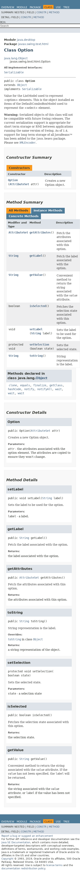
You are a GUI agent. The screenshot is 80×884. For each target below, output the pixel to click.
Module (22, 7)
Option (13, 180)
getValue (36, 274)
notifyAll (44, 389)
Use (58, 7)
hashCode (14, 389)
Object (22, 85)
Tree (66, 7)
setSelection (39, 344)
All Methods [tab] (18, 210)
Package (35, 7)
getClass (55, 385)
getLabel (36, 255)
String (13, 255)
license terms (54, 865)
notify (29, 389)
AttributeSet (19, 184)
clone (13, 385)
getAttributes (40, 232)
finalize (39, 385)
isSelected (38, 306)
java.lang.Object (15, 58)
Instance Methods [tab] (48, 210)
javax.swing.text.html (33, 44)
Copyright (7, 858)
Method (54, 12)
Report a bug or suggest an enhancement (27, 835)
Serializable (14, 72)
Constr (41, 12)
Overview (7, 7)
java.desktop (26, 39)
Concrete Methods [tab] (23, 216)
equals (25, 385)
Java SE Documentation (15, 842)
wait (58, 389)
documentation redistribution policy (23, 868)
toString (36, 355)
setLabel (36, 329)
